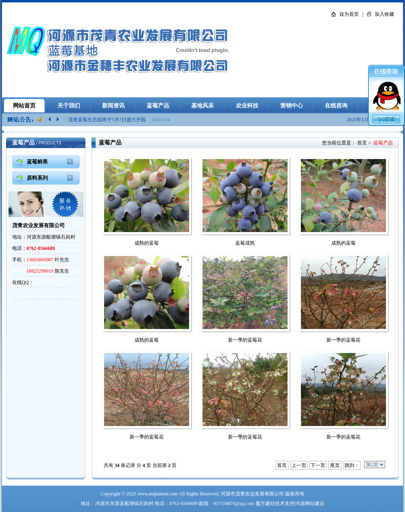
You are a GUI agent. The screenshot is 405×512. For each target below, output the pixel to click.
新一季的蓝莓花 (245, 340)
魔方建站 (265, 503)
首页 (362, 143)
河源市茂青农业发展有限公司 (252, 494)
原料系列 (37, 178)
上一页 (299, 465)
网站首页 (24, 106)
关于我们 (69, 106)
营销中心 (291, 106)
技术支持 (284, 503)
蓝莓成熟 (245, 243)
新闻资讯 (113, 106)
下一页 (318, 465)
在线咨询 (336, 106)
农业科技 (247, 106)
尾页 (335, 465)
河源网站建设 (309, 503)
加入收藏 (384, 14)
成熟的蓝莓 (146, 243)
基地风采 (202, 106)
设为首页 (349, 14)
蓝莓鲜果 (37, 162)
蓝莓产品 (158, 106)
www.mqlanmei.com (157, 494)
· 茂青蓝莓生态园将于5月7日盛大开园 (106, 120)
